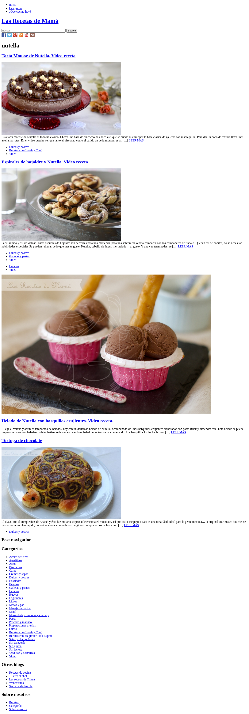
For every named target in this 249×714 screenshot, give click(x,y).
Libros (13, 601)
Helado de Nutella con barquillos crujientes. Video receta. (57, 420)
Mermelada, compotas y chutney (29, 615)
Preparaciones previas (22, 625)
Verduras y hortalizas (22, 653)
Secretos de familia (21, 686)
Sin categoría (17, 642)
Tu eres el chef (18, 676)
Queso (13, 628)
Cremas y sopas (18, 574)
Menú (12, 611)
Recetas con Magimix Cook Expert (30, 635)
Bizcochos (15, 567)
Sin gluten (15, 646)
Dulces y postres (19, 147)
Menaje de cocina (20, 608)
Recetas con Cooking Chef (25, 150)
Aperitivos (15, 560)
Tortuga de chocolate (22, 440)
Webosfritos (16, 682)
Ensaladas (15, 580)
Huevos (13, 594)
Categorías (15, 8)
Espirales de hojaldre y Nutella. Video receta (45, 161)
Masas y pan (16, 604)
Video (12, 153)
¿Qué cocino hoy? (20, 11)
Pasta (12, 618)
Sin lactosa (15, 649)
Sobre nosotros (18, 709)
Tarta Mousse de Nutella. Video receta (38, 55)
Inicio (12, 4)
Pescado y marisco (20, 622)
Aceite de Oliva (18, 556)
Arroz (12, 563)
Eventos (14, 584)
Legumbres (16, 598)
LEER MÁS (136, 140)
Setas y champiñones (22, 639)
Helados (14, 266)
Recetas (14, 702)
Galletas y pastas (19, 256)
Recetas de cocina (20, 672)
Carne (12, 570)
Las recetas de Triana (22, 679)
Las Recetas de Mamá (30, 20)
